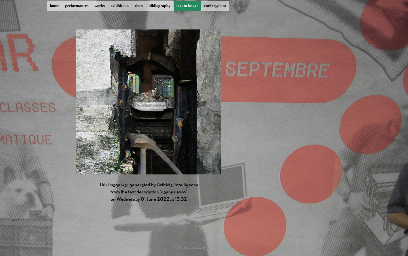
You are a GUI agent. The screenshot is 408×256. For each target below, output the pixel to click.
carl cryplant (215, 6)
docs (139, 6)
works (99, 6)
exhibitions (120, 6)
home (54, 6)
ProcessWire (226, 248)
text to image (187, 6)
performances (76, 6)
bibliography (159, 6)
